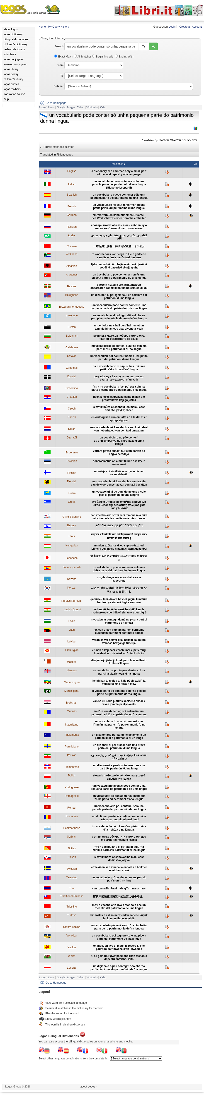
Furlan (71, 493)
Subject (58, 86)
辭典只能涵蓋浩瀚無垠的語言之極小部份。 (119, 896)
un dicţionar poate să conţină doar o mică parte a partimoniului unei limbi (119, 818)
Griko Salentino (71, 516)
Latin (72, 629)
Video (103, 107)
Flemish (71, 481)
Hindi (72, 536)
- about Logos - (88, 1086)
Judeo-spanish (71, 567)
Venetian (71, 935)
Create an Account (190, 26)
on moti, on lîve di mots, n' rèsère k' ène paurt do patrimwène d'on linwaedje (119, 947)
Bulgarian (72, 335)
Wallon (72, 947)
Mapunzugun (72, 682)
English (71, 171)
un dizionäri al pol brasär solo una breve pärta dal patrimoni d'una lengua (119, 746)
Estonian (71, 461)
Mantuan (71, 670)
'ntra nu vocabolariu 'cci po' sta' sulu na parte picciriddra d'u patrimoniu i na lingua (118, 388)
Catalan (71, 356)
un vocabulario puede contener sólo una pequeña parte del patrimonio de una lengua (119, 196)
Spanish (72, 194)
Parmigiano (72, 746)
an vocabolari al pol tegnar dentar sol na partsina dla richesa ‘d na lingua (119, 672)
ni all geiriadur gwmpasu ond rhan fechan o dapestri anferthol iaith (119, 957)
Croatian (72, 396)
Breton (72, 327)
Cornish (71, 376)
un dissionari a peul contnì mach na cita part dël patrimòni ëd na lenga (119, 767)
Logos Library (47, 107)
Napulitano (71, 724)
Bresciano (72, 315)
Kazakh (71, 579)
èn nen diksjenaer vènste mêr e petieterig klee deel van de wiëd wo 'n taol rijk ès (119, 652)
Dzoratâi (72, 437)
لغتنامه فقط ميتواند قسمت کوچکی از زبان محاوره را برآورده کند (118, 757)
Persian (71, 755)
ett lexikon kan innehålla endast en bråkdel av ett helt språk (119, 869)
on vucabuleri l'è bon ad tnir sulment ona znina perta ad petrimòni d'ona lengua (119, 797)
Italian (71, 184)
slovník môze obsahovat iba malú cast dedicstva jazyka (119, 858)
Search (58, 46)
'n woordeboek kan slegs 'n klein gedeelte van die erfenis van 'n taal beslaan (119, 256)
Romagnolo (72, 796)
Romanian (72, 816)
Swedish (72, 868)
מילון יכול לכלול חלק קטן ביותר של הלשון (119, 525)
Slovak (72, 857)
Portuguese (72, 787)
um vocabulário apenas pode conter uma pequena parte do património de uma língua (119, 787)
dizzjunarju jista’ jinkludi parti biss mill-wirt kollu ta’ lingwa (119, 662)
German (72, 215)
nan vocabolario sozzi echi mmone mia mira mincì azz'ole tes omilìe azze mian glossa (118, 517)
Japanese (72, 558)
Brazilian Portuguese (71, 306)
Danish (72, 417)
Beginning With (103, 56)
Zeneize (72, 967)
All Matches (83, 56)
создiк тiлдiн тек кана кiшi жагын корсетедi (119, 579)
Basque (71, 286)
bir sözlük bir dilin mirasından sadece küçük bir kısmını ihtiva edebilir (119, 917)
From (60, 65)
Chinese (72, 246)
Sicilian (71, 848)
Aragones (72, 274)
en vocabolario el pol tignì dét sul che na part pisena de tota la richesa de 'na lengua (119, 317)
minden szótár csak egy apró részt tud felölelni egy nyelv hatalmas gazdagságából (119, 547)
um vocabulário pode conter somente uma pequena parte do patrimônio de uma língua (119, 307)
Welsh (71, 956)
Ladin (71, 621)
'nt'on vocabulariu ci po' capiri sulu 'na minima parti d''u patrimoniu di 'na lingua (118, 848)
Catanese (72, 367)
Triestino (72, 906)
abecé (129, 410)
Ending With (124, 56)
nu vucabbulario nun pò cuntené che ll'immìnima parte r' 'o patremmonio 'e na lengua (119, 724)
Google (61, 107)
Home (42, 26)
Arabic (71, 235)
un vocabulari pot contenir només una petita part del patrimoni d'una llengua (119, 357)
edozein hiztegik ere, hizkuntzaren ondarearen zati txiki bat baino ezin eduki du (119, 286)
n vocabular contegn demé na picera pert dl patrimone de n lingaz (119, 621)
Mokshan (71, 702)
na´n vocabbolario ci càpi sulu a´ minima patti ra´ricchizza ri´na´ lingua (119, 368)
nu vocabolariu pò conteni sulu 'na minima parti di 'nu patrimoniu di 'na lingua (118, 347)
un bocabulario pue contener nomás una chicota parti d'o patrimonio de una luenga (119, 276)
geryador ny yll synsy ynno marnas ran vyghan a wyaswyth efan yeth (119, 378)
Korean (71, 587)
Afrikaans (71, 254)
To (61, 75)
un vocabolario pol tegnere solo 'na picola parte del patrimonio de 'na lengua (119, 937)
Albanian (71, 266)
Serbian (71, 836)
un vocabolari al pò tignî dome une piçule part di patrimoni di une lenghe (119, 493)
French (72, 206)
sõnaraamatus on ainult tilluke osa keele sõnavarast (119, 463)
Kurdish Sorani (72, 609)
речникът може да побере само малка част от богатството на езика (119, 337)
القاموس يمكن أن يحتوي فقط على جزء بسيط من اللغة (119, 237)
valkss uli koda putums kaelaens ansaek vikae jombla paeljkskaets (119, 702)
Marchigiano (71, 690)
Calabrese (72, 347)
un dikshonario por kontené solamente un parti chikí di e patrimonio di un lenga (119, 736)
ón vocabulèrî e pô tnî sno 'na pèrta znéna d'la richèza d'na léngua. (119, 828)
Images (71, 107)
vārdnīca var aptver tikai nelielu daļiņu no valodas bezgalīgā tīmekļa (119, 641)
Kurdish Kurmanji (71, 600)
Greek (71, 501)
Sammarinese (71, 828)
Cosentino (72, 388)
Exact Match (64, 56)
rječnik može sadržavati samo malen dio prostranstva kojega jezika (119, 398)
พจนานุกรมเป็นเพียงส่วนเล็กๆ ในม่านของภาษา (119, 888)
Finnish (71, 472)
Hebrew (71, 525)
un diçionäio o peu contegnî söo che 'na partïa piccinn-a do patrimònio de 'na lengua (119, 968)
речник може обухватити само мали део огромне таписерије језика (119, 838)
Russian (72, 226)
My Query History (58, 26)
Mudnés (72, 711)
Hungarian (72, 545)
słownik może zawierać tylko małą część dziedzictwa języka (119, 777)
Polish (71, 775)
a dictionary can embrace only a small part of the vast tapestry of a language (119, 173)
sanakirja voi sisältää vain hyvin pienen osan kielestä (119, 473)
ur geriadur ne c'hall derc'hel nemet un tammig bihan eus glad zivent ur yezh (119, 327)
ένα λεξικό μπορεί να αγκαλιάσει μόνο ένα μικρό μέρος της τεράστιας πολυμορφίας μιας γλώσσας (119, 505)
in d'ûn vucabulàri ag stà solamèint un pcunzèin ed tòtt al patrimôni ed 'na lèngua (118, 713)
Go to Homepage (56, 103)
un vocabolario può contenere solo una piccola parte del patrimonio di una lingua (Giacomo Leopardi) (119, 184)
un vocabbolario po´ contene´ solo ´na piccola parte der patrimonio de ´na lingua (119, 808)
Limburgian (71, 650)
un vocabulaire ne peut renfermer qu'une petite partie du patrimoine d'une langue (119, 206)
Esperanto (72, 452)
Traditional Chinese (71, 896)
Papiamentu (71, 734)
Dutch (71, 429)
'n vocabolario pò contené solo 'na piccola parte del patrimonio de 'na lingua (119, 692)
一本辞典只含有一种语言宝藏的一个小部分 (119, 246)
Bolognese (71, 295)
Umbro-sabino (71, 927)
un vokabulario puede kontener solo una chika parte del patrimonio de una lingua (119, 569)
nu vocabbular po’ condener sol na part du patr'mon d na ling (119, 879)
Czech (71, 408)
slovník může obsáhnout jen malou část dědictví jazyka (119, 408)
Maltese (71, 661)
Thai (71, 888)
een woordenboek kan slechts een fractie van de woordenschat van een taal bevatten (119, 483)
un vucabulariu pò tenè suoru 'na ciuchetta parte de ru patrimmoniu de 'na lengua (119, 927)
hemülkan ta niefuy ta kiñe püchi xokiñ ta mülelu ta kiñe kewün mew (119, 682)
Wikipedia (92, 107)
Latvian (71, 641)
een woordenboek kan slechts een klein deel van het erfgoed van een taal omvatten (119, 429)
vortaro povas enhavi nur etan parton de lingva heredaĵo (119, 452)
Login (172, 26)
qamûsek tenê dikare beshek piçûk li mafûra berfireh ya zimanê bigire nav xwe (118, 601)
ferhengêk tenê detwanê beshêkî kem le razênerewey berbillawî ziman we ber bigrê (119, 611)
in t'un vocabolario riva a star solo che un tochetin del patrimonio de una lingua (119, 906)
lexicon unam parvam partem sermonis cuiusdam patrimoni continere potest (119, 631)
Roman (71, 807)
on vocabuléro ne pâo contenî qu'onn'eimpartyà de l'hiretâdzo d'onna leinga (119, 441)
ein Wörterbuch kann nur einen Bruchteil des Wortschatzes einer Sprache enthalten (119, 216)
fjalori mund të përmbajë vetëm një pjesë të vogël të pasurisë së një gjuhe (119, 266)
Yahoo (80, 107)
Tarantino (71, 877)
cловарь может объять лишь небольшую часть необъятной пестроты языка (119, 227)
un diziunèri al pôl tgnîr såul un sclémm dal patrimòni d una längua (119, 296)
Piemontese (72, 767)
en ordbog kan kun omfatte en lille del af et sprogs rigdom (118, 419)
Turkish (71, 915)
